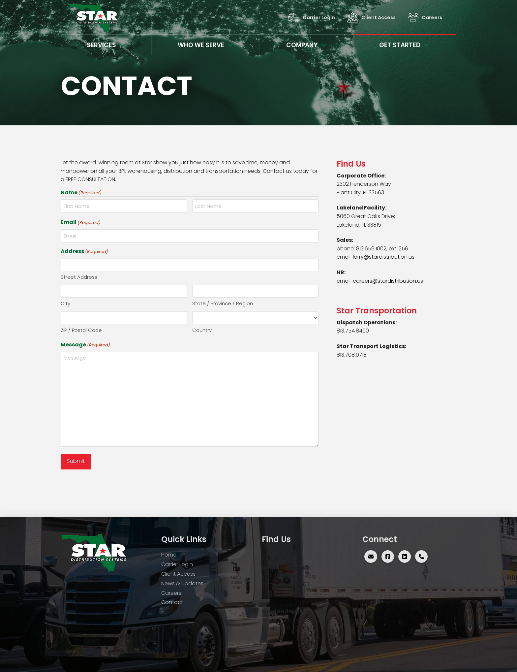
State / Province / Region (222, 303)
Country (202, 330)
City (65, 303)
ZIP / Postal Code (81, 330)
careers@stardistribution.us (388, 281)
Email (81, 222)
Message (85, 345)
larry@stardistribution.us (383, 257)
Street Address (79, 276)
